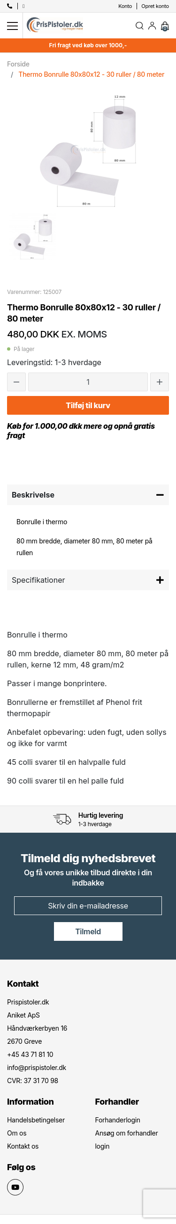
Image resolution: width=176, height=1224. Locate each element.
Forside (18, 64)
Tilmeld (88, 931)
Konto (125, 6)
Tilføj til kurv (88, 405)
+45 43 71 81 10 (30, 1054)
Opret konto (155, 6)
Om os (16, 1133)
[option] (32, 236)
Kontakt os (22, 1146)
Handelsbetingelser (36, 1120)
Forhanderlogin (117, 1120)
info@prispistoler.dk (36, 1067)
